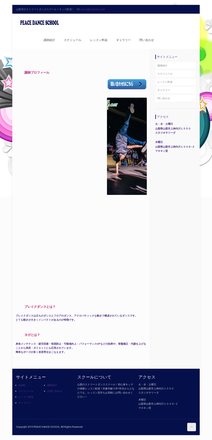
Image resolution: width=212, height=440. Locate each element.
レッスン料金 (165, 81)
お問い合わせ (54, 391)
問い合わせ (163, 98)
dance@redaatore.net (92, 9)
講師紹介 (162, 65)
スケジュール (165, 73)
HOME (21, 385)
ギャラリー (163, 90)
